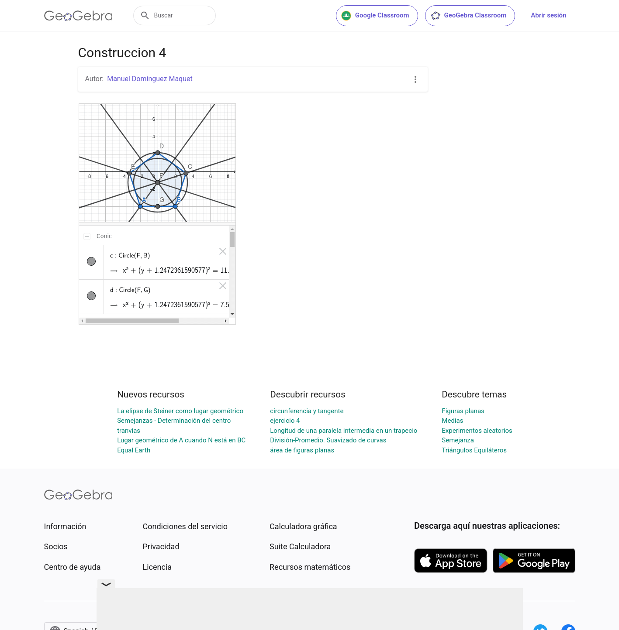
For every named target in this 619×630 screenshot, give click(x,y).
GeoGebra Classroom (468, 15)
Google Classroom (375, 15)
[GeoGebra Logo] (78, 15)
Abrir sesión (548, 15)
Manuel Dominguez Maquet (150, 79)
